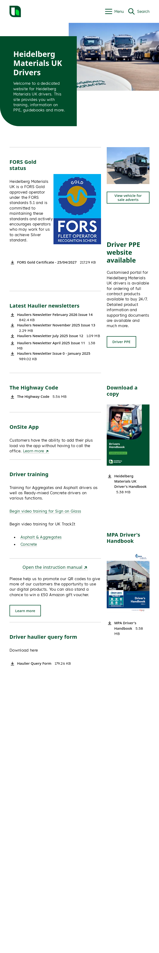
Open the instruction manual (55, 567)
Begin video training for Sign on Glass (45, 511)
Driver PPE (121, 341)
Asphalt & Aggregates (41, 537)
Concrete (28, 544)
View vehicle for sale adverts (128, 197)
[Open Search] (138, 11)
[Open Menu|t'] (114, 11)
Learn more (36, 451)
